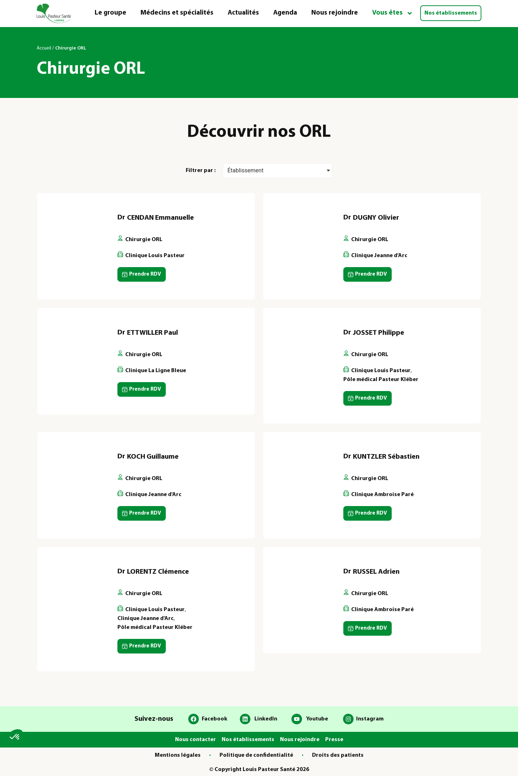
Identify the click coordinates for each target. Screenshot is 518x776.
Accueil (44, 48)
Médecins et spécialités (177, 13)
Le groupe (110, 13)
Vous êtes (392, 13)
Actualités (243, 13)
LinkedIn (265, 719)
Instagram (370, 719)
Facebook (214, 719)
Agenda (285, 13)
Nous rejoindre (334, 13)
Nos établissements (450, 13)
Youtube (317, 719)
